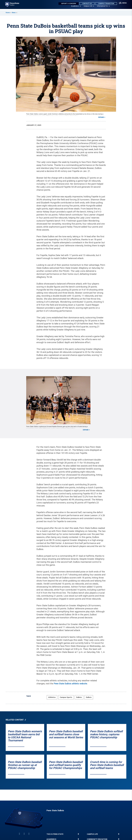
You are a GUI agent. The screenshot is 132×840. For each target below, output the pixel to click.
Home (8, 12)
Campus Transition (105, 3)
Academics (75, 7)
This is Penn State (55, 834)
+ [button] (78, 834)
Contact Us (86, 3)
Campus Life (87, 7)
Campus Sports (66, 697)
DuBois (79, 697)
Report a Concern (68, 3)
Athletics (52, 697)
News (14, 12)
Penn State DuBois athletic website (70, 683)
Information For (102, 7)
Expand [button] (101, 117)
